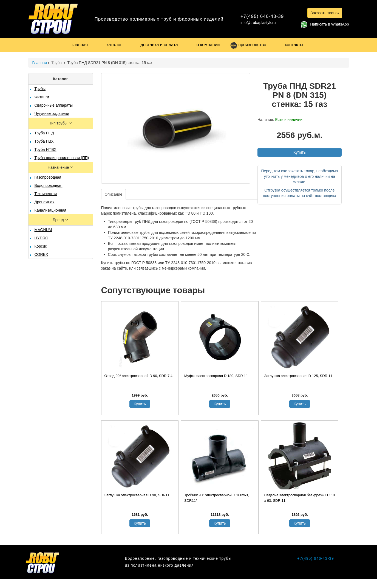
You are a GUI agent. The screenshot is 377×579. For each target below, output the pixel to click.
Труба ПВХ (44, 141)
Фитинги (42, 97)
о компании (208, 44)
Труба (57, 62)
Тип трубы (58, 123)
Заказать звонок (324, 13)
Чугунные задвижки (52, 113)
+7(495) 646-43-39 (262, 16)
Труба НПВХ (45, 149)
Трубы (40, 89)
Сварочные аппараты (54, 105)
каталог (114, 44)
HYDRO (42, 238)
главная (80, 44)
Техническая (46, 194)
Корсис (41, 246)
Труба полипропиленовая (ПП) (62, 158)
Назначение (59, 167)
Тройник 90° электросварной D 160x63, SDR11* (216, 498)
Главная (39, 62)
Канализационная (50, 210)
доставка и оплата (159, 44)
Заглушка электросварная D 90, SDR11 (137, 495)
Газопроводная (48, 177)
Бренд (59, 220)
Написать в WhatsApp (325, 24)
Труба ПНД (44, 133)
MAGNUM (43, 230)
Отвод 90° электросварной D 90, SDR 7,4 (138, 376)
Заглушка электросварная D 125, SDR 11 (298, 376)
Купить (299, 152)
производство (248, 44)
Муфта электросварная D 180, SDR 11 (216, 376)
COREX (41, 254)
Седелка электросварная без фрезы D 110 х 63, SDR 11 (299, 498)
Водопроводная (49, 185)
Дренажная (45, 202)
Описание (113, 194)
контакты (294, 44)
